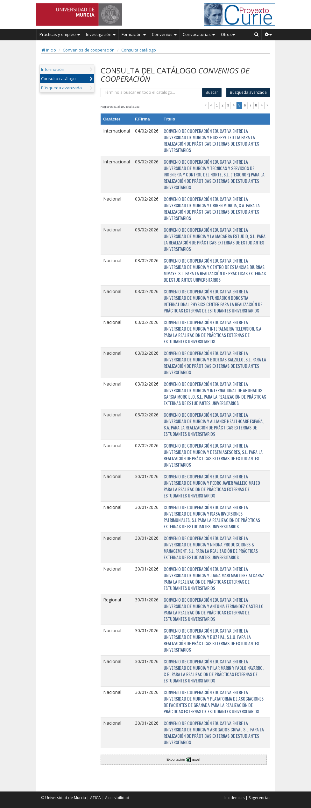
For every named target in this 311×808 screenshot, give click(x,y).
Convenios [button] (164, 34)
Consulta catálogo (138, 50)
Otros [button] (228, 34)
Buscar (212, 92)
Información (52, 69)
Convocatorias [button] (199, 34)
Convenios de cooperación (89, 50)
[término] (151, 92)
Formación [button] (134, 34)
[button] (268, 34)
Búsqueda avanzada (61, 88)
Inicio (48, 50)
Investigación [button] (101, 34)
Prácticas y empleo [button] (59, 34)
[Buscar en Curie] (256, 34)
